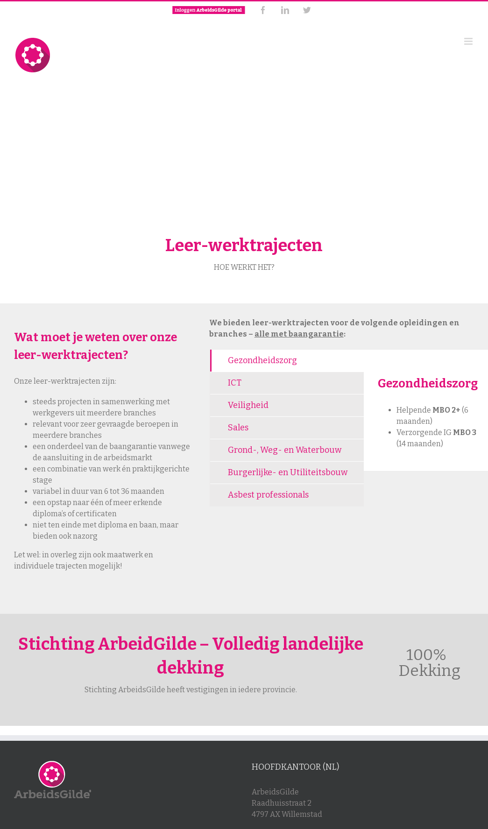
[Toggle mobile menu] (469, 41)
